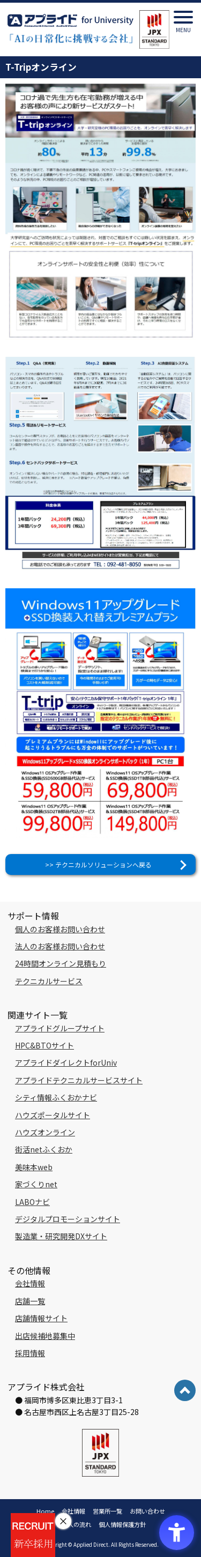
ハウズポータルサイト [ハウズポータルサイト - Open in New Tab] (52, 1115)
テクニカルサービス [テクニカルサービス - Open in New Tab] (49, 981)
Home (45, 1511)
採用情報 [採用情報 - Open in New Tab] (30, 1353)
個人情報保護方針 (122, 1524)
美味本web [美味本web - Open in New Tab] (34, 1167)
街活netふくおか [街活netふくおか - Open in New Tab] (43, 1149)
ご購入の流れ (73, 1524)
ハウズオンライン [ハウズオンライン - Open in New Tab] (45, 1132)
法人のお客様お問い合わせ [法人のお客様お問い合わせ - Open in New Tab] (60, 946)
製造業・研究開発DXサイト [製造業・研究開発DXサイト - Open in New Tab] (61, 1236)
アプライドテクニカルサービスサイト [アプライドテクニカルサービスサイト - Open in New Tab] (79, 1080)
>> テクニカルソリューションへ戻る (98, 864)
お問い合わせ (147, 1511)
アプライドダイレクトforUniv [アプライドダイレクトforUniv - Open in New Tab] (66, 1062)
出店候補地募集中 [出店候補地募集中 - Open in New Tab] (45, 1335)
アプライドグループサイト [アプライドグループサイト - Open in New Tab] (60, 1028)
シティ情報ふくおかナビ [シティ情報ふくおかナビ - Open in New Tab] (56, 1097)
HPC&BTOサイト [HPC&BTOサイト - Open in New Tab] (44, 1045)
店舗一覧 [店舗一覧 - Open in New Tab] (30, 1301)
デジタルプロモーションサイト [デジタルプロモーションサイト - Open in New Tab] (67, 1219)
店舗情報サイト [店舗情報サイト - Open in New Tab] (41, 1318)
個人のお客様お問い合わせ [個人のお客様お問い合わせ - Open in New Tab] (60, 929)
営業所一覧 (107, 1511)
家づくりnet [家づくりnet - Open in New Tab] (36, 1184)
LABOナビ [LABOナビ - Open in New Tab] (32, 1201)
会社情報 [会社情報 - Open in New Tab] (30, 1283)
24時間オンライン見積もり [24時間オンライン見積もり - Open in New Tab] (60, 963)
